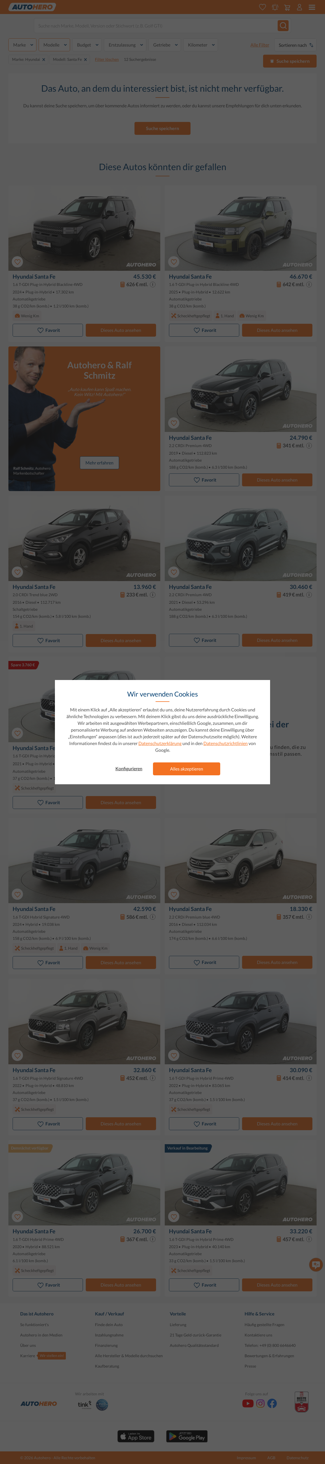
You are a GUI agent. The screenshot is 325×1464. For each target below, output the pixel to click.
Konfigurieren (128, 768)
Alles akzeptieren (186, 768)
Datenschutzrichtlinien (225, 743)
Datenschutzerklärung (160, 743)
